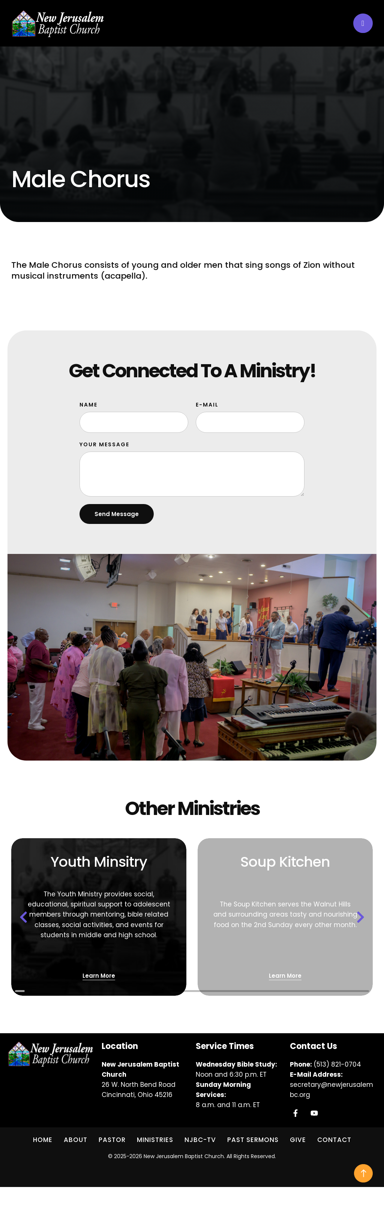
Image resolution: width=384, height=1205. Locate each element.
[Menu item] (42, 1140)
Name (89, 404)
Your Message (104, 444)
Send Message (116, 514)
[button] (363, 23)
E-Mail (207, 404)
